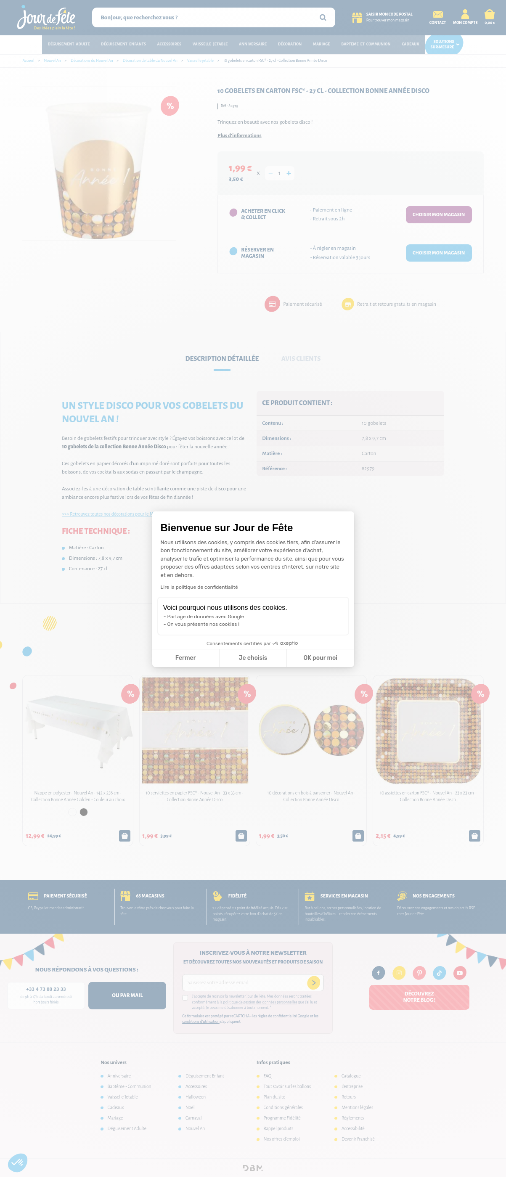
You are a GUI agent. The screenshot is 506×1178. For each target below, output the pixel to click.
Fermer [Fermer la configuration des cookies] (185, 658)
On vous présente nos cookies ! (203, 624)
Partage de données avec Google (205, 616)
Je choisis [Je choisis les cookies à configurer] (252, 658)
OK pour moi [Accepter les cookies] (320, 658)
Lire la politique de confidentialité (199, 587)
